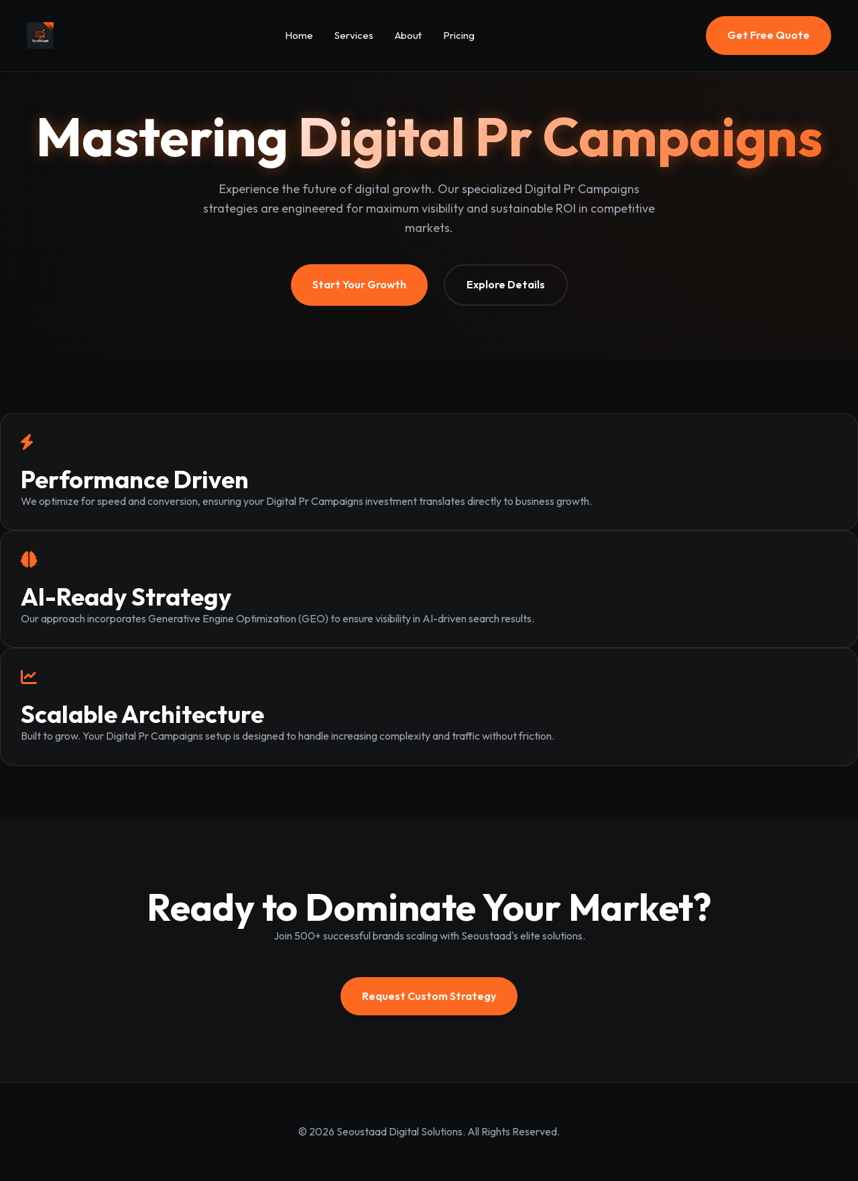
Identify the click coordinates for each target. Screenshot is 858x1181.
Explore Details (506, 284)
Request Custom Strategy (429, 996)
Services (353, 35)
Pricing (459, 35)
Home (299, 35)
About (408, 35)
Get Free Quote (768, 35)
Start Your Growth (359, 284)
